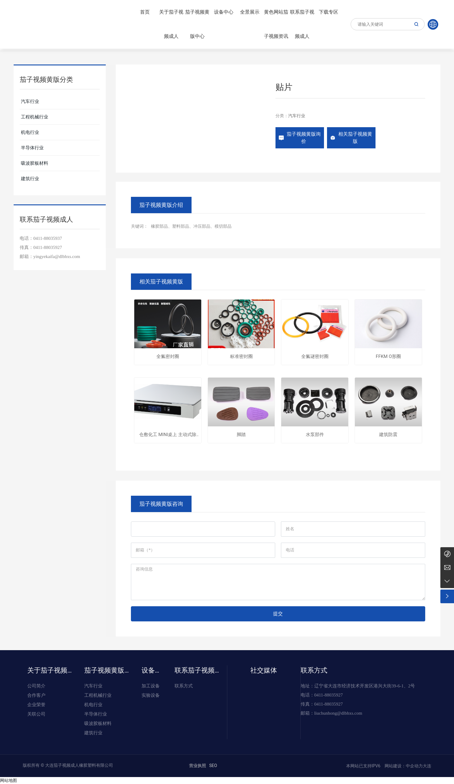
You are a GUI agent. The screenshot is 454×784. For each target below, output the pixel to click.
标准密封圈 (241, 356)
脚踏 (241, 434)
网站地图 (8, 780)
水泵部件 (315, 434)
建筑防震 (388, 434)
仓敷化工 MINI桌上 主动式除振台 (167, 434)
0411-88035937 (47, 238)
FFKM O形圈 (388, 356)
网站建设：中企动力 (403, 765)
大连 (427, 765)
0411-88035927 (47, 247)
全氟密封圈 (167, 356)
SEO (213, 765)
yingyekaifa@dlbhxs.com (56, 256)
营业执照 (197, 765)
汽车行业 (296, 115)
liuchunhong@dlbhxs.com (338, 713)
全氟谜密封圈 (315, 356)
